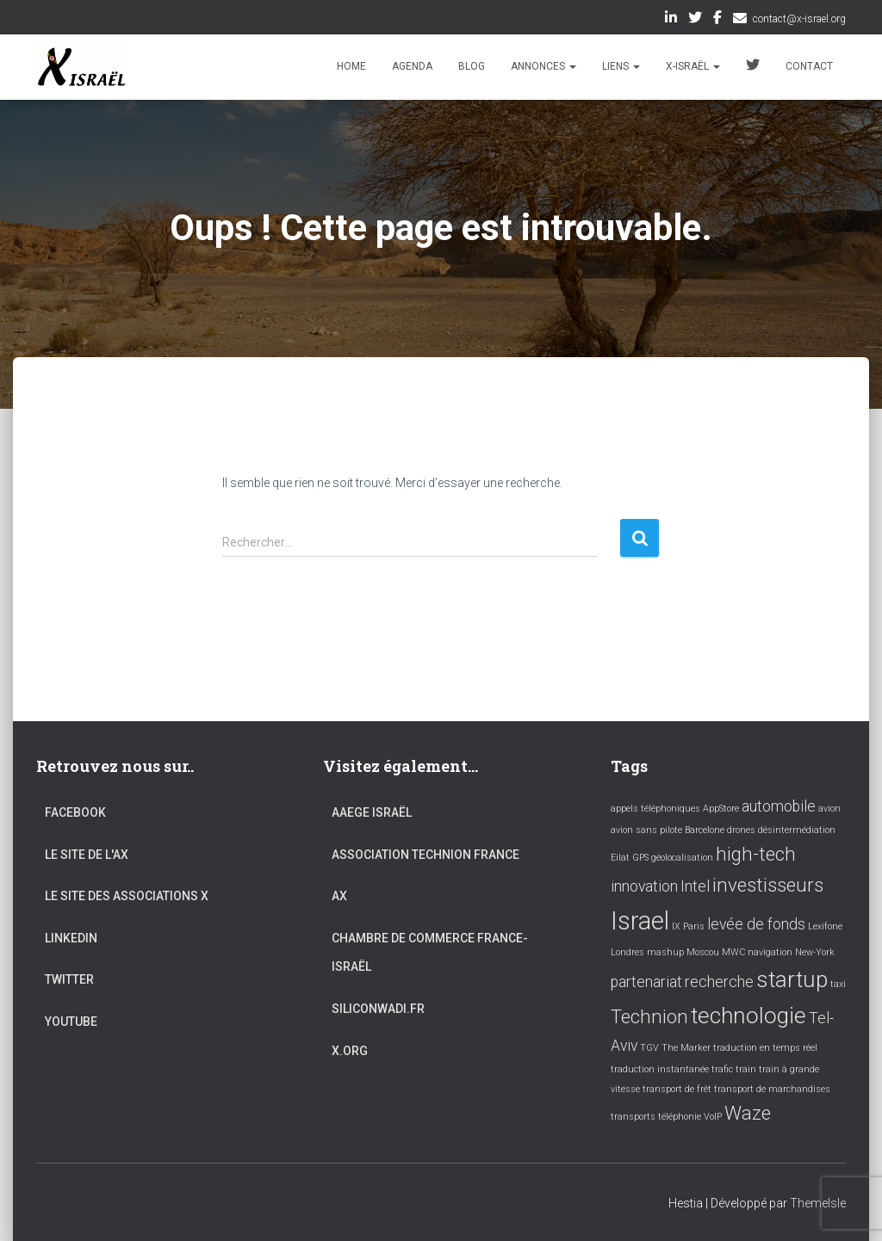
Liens (621, 66)
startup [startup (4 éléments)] (792, 979)
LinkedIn (671, 20)
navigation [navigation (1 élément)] (770, 952)
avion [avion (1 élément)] (829, 808)
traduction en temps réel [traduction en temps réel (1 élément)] (765, 1047)
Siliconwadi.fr (378, 1009)
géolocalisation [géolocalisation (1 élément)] (682, 857)
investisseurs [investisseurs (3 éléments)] (767, 885)
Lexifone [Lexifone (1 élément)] (825, 926)
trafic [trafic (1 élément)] (722, 1069)
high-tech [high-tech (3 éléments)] (756, 854)
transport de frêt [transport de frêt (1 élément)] (677, 1089)
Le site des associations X (126, 896)
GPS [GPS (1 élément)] (640, 857)
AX (339, 896)
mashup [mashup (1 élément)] (665, 952)
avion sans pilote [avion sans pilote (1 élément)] (646, 830)
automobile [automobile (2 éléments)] (779, 806)
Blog (471, 66)
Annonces (543, 66)
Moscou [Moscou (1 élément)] (702, 952)
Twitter (695, 20)
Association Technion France (425, 854)
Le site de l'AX (86, 854)
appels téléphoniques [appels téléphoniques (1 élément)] (655, 808)
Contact (809, 66)
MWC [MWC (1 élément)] (733, 952)
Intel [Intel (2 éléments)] (695, 886)
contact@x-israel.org (799, 19)
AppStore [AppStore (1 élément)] (721, 808)
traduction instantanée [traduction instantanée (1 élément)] (660, 1069)
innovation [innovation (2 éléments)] (644, 886)
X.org (350, 1051)
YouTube (71, 1021)
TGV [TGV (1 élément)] (649, 1047)
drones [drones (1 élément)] (741, 830)
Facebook (717, 20)
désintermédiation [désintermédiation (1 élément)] (796, 830)
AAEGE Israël (372, 812)
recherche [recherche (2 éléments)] (719, 982)
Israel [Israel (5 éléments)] (640, 920)
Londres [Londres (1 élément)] (627, 952)
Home (351, 66)
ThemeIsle (818, 1203)
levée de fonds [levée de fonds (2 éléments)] (756, 924)
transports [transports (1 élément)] (633, 1116)
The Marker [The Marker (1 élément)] (686, 1047)
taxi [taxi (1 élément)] (838, 984)
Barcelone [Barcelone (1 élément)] (704, 830)
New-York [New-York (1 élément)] (815, 952)
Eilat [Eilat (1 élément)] (620, 857)
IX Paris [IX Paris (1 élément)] (688, 926)
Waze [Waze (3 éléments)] (747, 1113)
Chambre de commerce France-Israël (430, 952)
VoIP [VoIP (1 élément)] (713, 1116)
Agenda (412, 66)
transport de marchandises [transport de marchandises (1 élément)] (772, 1089)
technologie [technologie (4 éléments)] (748, 1015)
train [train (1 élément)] (746, 1069)
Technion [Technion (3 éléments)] (649, 1016)
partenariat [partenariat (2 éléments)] (646, 982)
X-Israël (693, 66)
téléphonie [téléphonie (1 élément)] (679, 1116)
